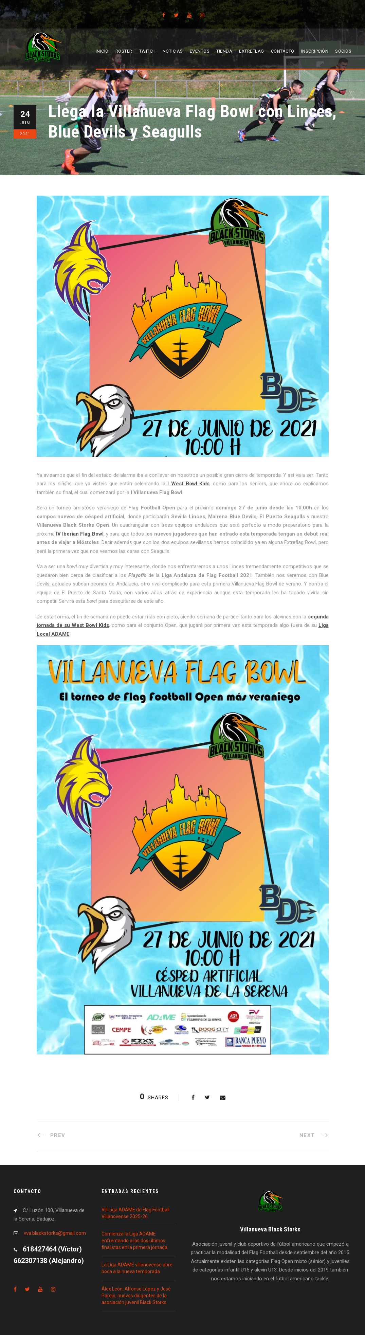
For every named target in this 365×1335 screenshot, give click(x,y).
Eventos (200, 51)
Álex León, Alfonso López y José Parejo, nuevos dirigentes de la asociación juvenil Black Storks (136, 1295)
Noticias (173, 51)
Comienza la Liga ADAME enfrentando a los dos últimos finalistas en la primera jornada (134, 1240)
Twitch (147, 51)
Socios (343, 51)
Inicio (102, 51)
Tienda (224, 51)
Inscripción (315, 51)
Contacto (282, 51)
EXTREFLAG (251, 51)
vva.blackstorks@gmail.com (55, 1233)
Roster (123, 51)
